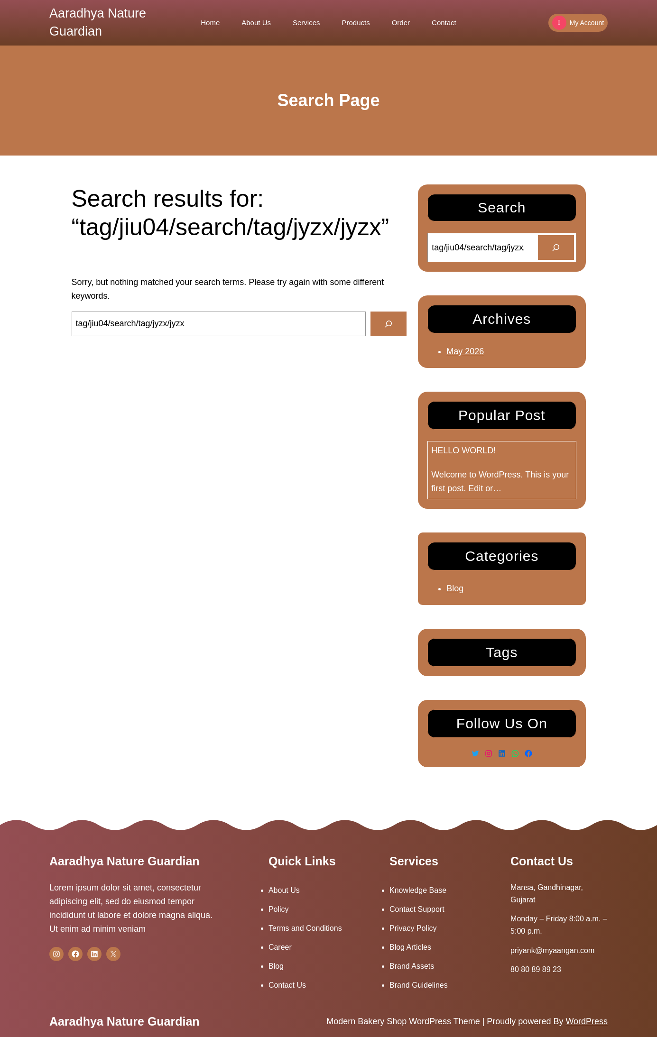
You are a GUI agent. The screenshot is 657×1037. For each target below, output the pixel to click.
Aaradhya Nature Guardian (124, 861)
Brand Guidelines (418, 985)
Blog (454, 588)
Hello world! (463, 450)
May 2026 (465, 351)
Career (280, 947)
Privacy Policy (413, 928)
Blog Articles (410, 947)
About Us (284, 890)
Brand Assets (411, 966)
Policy (278, 909)
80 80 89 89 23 (535, 969)
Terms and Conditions (305, 928)
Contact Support (416, 909)
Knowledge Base (417, 890)
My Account (578, 23)
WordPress (586, 1021)
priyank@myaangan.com (552, 950)
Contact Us (287, 985)
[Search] (388, 324)
